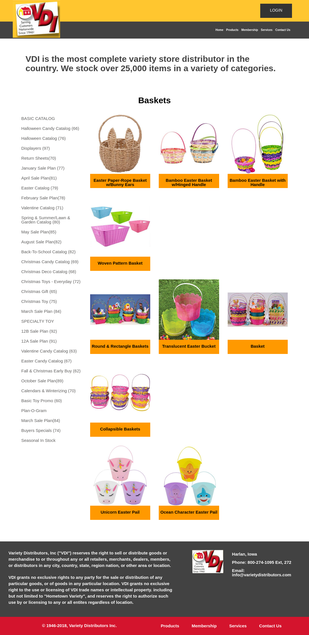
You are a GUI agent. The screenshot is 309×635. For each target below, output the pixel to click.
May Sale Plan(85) (38, 231)
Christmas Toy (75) (39, 301)
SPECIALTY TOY (37, 321)
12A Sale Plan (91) (39, 341)
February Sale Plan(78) (43, 197)
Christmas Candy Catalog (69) (50, 261)
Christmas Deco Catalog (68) (48, 271)
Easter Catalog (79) (39, 187)
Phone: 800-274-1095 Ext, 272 (261, 562)
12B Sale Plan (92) (39, 331)
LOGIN (276, 10)
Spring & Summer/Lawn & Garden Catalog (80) (45, 219)
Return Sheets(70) (38, 158)
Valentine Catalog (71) (42, 207)
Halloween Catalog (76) (43, 138)
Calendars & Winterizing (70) (48, 390)
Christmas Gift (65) (39, 291)
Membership (249, 29)
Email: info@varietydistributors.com (261, 572)
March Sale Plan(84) (40, 420)
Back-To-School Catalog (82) (48, 251)
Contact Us (282, 29)
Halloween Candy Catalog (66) (50, 128)
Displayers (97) (35, 148)
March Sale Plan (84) (41, 311)
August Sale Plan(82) (41, 241)
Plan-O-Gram (33, 410)
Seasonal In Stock (38, 440)
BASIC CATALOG (38, 118)
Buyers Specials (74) (40, 430)
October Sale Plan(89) (42, 380)
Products (232, 29)
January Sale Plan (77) (43, 168)
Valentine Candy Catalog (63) (49, 351)
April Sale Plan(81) (39, 178)
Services (266, 29)
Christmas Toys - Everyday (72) (51, 281)
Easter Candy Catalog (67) (46, 360)
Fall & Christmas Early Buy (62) (51, 370)
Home (219, 29)
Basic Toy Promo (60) (41, 400)
